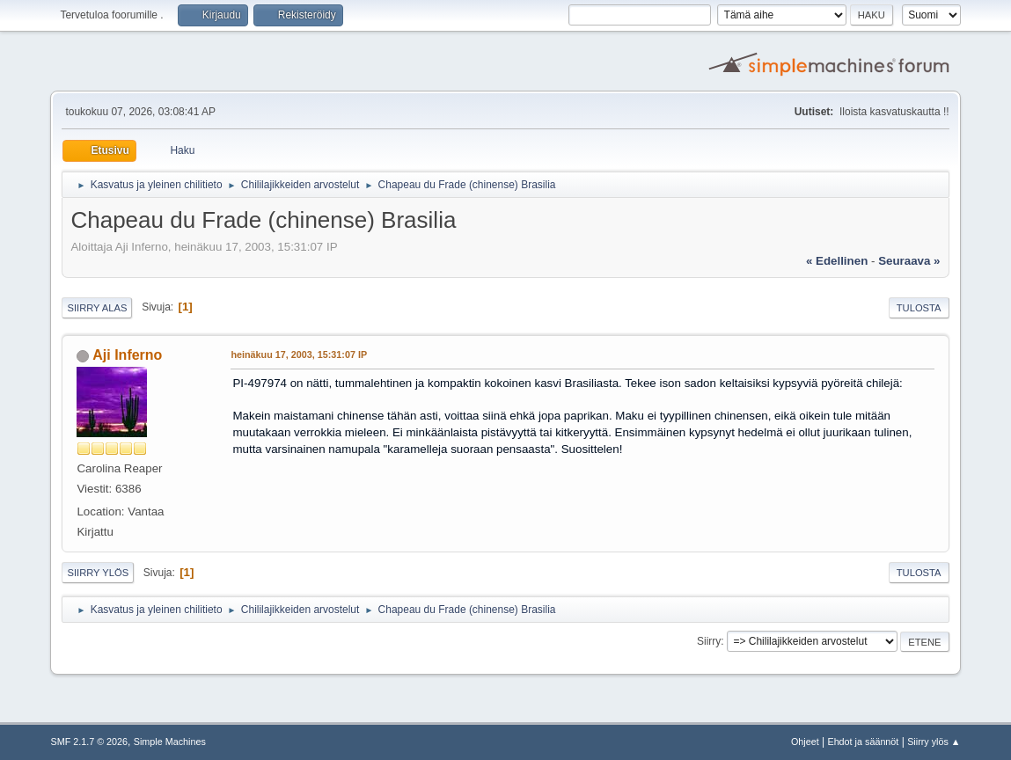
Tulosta (919, 308)
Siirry (709, 641)
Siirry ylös (97, 572)
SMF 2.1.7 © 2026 (89, 741)
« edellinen (837, 260)
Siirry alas (97, 308)
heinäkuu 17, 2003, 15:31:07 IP (299, 354)
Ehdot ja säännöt (862, 741)
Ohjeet (805, 741)
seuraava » (909, 260)
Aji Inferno (127, 354)
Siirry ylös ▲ (933, 741)
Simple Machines (170, 741)
